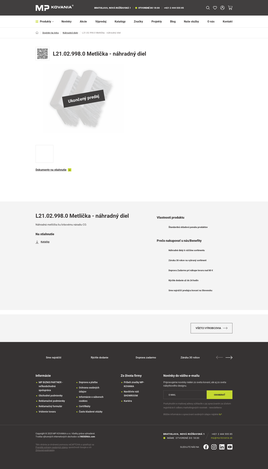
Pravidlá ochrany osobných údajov (52, 447)
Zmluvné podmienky (45, 450)
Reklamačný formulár (50, 406)
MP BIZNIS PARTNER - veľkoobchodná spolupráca (51, 386)
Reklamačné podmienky (52, 401)
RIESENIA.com (87, 436)
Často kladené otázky (90, 411)
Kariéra (128, 401)
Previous (219, 357)
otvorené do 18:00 (147, 8)
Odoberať (219, 394)
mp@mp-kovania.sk (221, 438)
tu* (220, 414)
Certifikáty (84, 406)
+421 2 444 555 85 (174, 8)
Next (229, 357)
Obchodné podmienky (51, 395)
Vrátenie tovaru (47, 411)
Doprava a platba (88, 382)
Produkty (45, 21)
